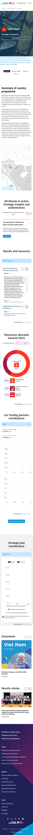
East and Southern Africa (9, 785)
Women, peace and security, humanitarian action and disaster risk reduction (16, 617)
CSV (23, 322)
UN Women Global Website (11, 738)
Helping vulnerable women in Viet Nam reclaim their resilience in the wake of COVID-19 (15, 60)
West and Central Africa (9, 791)
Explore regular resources (16, 521)
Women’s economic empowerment (17, 606)
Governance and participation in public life (17, 612)
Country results (11, 8)
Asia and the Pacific (7, 781)
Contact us (5, 806)
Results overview (8, 260)
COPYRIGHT (13, 832)
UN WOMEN (20, 832)
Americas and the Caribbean (10, 775)
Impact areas (6, 554)
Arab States (5, 778)
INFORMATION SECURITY (24, 829)
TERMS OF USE (5, 829)
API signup (5, 813)
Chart (4, 424)
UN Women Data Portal (9, 735)
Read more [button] (7, 236)
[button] (11, 185)
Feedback (4, 810)
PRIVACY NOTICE (13, 829)
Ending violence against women (17, 609)
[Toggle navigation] (31, 3)
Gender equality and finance (10, 753)
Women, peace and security (10, 760)
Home (3, 8)
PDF (28, 322)
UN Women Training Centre (11, 732)
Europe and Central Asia (9, 788)
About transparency (7, 803)
